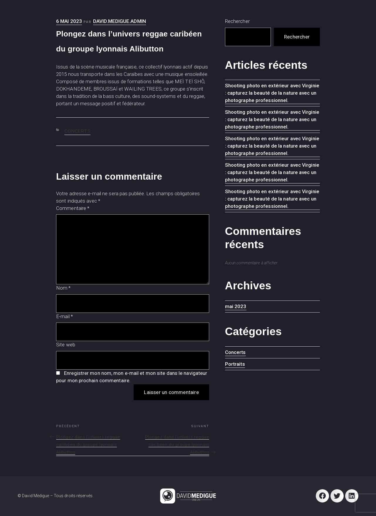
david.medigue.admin (119, 21)
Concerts (77, 131)
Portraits (235, 364)
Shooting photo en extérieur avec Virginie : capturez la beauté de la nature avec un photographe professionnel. (272, 93)
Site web (65, 345)
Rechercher (237, 21)
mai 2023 (235, 306)
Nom (63, 288)
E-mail (64, 316)
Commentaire (72, 208)
